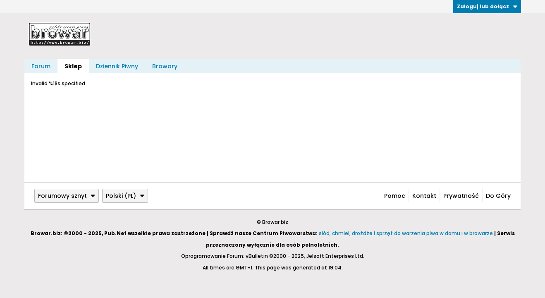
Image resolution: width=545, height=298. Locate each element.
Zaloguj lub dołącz (487, 6)
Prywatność (461, 196)
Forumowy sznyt (66, 196)
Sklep (73, 66)
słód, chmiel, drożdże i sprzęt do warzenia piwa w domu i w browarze (406, 233)
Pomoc (394, 196)
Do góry (498, 196)
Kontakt (424, 196)
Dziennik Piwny (117, 66)
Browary (164, 66)
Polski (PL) (125, 196)
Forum (40, 66)
